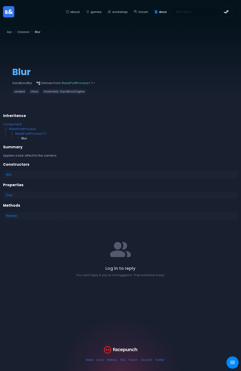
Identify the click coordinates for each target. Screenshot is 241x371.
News (90, 360)
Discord (146, 360)
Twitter (159, 360)
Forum (133, 360)
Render (11, 216)
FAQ (123, 360)
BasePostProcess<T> (31, 133)
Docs (100, 360)
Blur (9, 174)
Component (12, 124)
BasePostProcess (22, 129)
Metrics (112, 360)
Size (9, 195)
